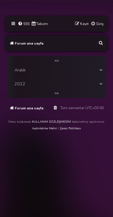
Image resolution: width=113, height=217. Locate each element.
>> (57, 93)
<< (57, 60)
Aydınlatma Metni (44, 128)
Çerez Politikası (70, 128)
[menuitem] (24, 24)
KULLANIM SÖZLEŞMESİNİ (51, 122)
